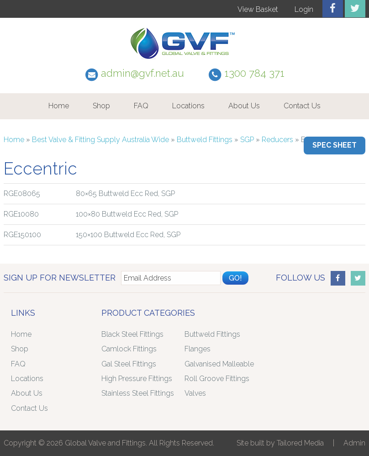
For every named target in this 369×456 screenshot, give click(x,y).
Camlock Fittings (129, 349)
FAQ (141, 105)
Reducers (277, 139)
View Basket (257, 9)
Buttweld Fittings (204, 139)
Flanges (197, 349)
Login (304, 9)
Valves (195, 393)
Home (58, 105)
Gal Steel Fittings (128, 364)
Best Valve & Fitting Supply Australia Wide (100, 139)
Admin (354, 443)
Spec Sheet (334, 145)
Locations (188, 105)
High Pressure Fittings (136, 378)
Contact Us (302, 105)
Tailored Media (300, 443)
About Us (244, 105)
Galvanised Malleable (219, 364)
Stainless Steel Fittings (137, 393)
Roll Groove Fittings (216, 378)
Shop (101, 105)
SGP (247, 139)
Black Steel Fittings (132, 334)
